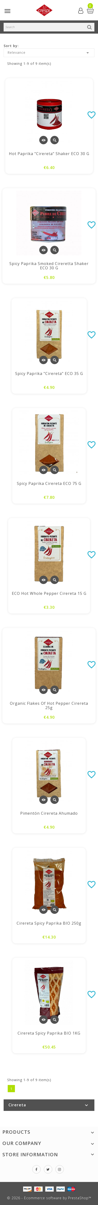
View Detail (43, 140)
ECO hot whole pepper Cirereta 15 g (49, 593)
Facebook (36, 1169)
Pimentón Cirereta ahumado (49, 813)
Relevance (49, 53)
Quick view (54, 140)
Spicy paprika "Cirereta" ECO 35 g (49, 373)
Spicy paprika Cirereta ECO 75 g (49, 483)
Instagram (59, 1169)
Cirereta (17, 1105)
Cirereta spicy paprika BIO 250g (49, 923)
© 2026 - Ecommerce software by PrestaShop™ (49, 1198)
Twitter (48, 1169)
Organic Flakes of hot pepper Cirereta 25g (49, 705)
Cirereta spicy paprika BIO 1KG (49, 1033)
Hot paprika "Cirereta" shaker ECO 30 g (49, 153)
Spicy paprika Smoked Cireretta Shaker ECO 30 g (49, 266)
